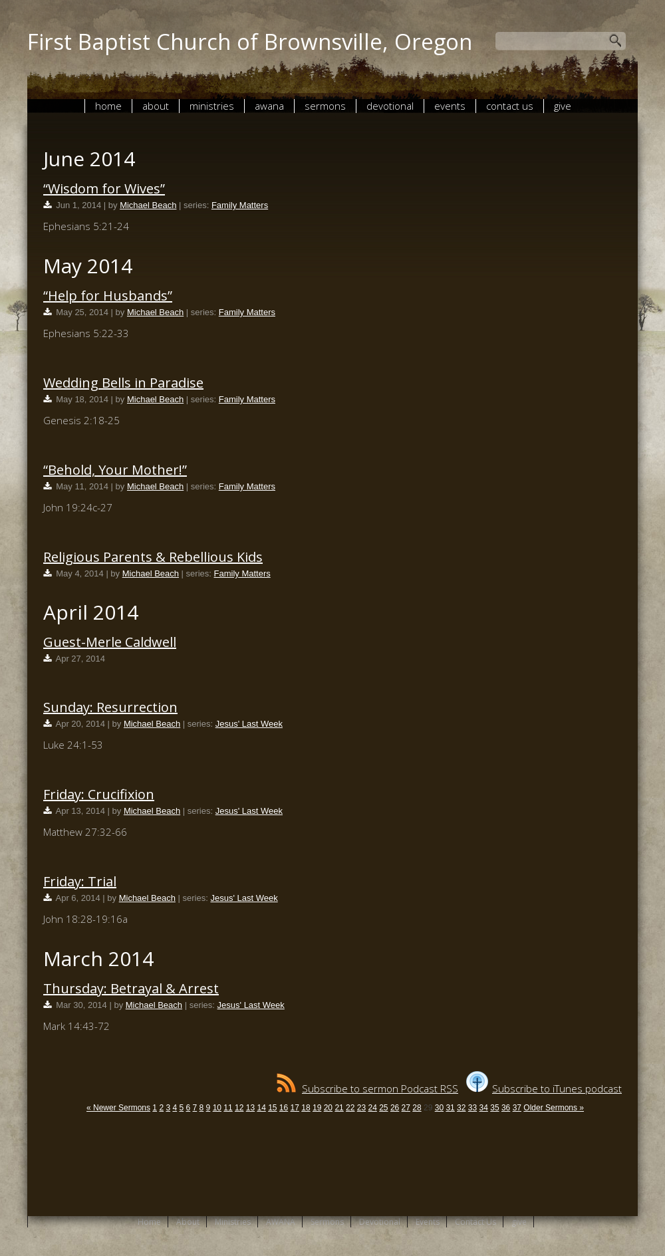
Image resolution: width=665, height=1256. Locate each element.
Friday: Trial (79, 881)
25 (383, 1107)
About (155, 105)
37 (517, 1107)
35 (494, 1107)
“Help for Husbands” (107, 296)
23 (361, 1107)
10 (217, 1107)
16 (283, 1107)
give (562, 105)
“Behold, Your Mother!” (115, 470)
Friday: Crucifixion (98, 794)
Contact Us (509, 105)
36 (505, 1107)
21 (338, 1107)
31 (450, 1107)
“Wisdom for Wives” (104, 188)
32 (461, 1107)
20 (328, 1107)
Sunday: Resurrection (110, 707)
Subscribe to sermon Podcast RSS (367, 1088)
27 (406, 1107)
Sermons (325, 105)
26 (394, 1107)
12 (239, 1107)
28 (416, 1107)
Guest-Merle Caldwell (109, 642)
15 (272, 1107)
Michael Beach (148, 205)
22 (350, 1107)
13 (250, 1107)
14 (261, 1107)
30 (439, 1107)
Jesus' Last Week (249, 724)
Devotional (390, 105)
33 (472, 1107)
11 (227, 1107)
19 (317, 1107)
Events (450, 105)
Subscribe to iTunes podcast (544, 1088)
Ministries (212, 105)
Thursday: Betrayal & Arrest (131, 988)
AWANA (269, 105)
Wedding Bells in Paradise (123, 383)
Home (108, 105)
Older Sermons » (553, 1107)
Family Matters (239, 205)
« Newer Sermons (118, 1107)
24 (372, 1107)
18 (305, 1107)
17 (295, 1107)
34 (483, 1107)
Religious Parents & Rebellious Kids (153, 557)
